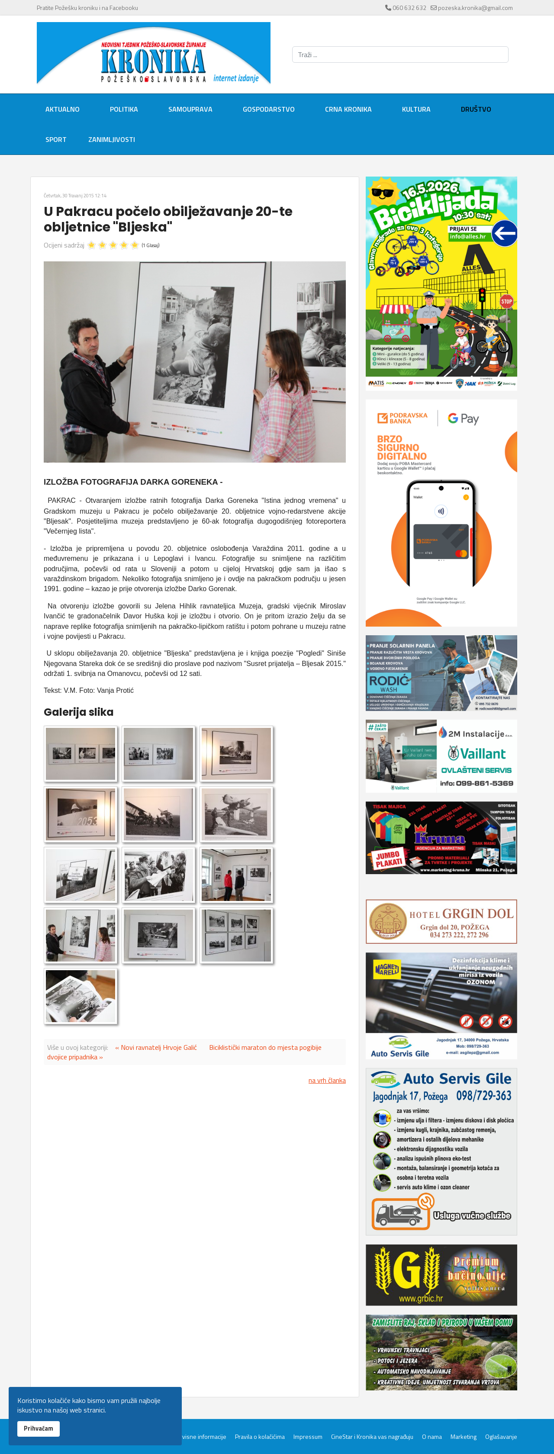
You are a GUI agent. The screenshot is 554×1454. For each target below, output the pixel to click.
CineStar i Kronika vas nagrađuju (372, 1436)
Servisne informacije (199, 1436)
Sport (56, 139)
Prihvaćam (38, 1428)
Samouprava (190, 109)
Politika (124, 109)
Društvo (476, 109)
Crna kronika (348, 109)
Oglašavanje (501, 1436)
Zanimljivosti (111, 139)
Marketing (464, 1436)
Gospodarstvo (269, 109)
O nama (432, 1436)
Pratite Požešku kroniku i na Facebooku (87, 7)
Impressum (307, 1436)
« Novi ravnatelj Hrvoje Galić (156, 1047)
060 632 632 (409, 7)
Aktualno (62, 109)
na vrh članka (327, 1080)
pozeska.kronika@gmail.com (475, 7)
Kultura (416, 109)
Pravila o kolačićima (260, 1436)
